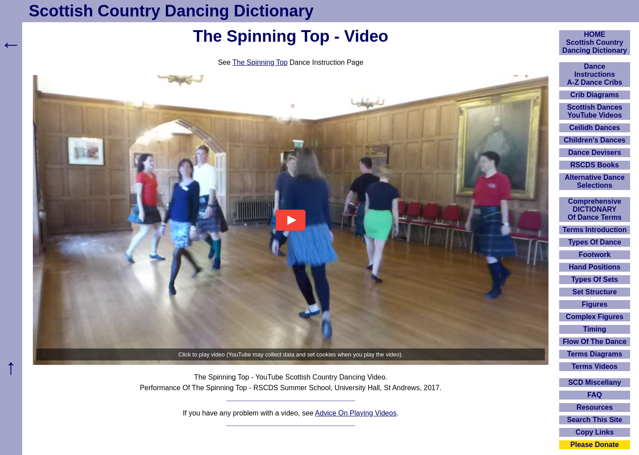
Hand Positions (594, 267)
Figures (594, 304)
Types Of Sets (594, 279)
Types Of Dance (594, 242)
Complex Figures (594, 316)
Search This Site (595, 419)
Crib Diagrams (594, 95)
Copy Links (595, 432)
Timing (594, 329)
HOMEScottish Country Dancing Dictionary (594, 42)
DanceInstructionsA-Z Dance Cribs (594, 74)
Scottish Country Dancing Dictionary (171, 11)
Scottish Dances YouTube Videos (594, 111)
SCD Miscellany (594, 382)
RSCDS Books (594, 165)
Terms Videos (594, 366)
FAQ (595, 395)
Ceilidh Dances (594, 127)
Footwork (595, 254)
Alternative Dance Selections (594, 181)
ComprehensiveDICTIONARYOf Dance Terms (595, 209)
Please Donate (594, 444)
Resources (594, 407)
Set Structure (594, 292)
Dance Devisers (594, 152)
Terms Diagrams (594, 354)
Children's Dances (595, 140)
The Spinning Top (260, 62)
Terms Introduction (595, 229)
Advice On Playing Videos (356, 413)
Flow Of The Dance (595, 341)
